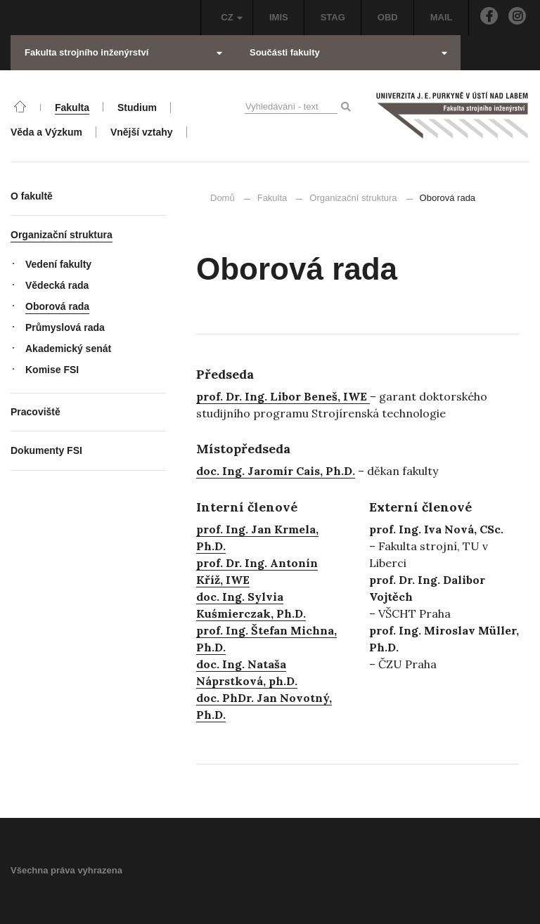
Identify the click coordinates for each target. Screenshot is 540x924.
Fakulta (272, 198)
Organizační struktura (353, 198)
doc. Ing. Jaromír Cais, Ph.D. (275, 471)
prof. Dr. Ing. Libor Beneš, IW (278, 396)
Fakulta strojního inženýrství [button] (123, 52)
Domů (222, 198)
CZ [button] (232, 17)
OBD (388, 17)
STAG (333, 17)
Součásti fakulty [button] (348, 52)
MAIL (441, 17)
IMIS (278, 17)
